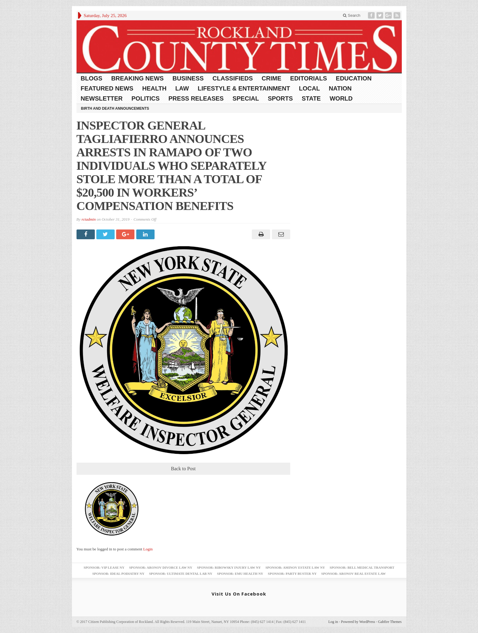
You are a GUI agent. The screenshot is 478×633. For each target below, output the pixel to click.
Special (246, 98)
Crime (271, 78)
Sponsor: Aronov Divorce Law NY (160, 567)
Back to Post (183, 468)
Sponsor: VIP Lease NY (104, 567)
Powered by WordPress (358, 622)
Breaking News (137, 78)
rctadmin (88, 219)
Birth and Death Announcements (115, 108)
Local (309, 88)
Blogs (91, 78)
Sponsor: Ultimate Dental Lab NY (180, 573)
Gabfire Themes (389, 622)
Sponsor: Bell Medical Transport (362, 567)
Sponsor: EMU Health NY (240, 573)
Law (182, 88)
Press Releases (196, 98)
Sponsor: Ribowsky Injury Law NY (229, 567)
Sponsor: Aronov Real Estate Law (353, 573)
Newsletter (102, 98)
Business (188, 78)
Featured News (107, 88)
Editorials (308, 78)
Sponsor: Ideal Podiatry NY (118, 573)
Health (154, 88)
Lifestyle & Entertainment (244, 88)
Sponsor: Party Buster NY (292, 573)
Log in (333, 622)
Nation (340, 88)
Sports (280, 98)
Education (354, 78)
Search (351, 15)
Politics (145, 98)
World (341, 98)
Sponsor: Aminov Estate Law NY (295, 567)
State (311, 98)
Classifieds (232, 78)
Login (148, 549)
